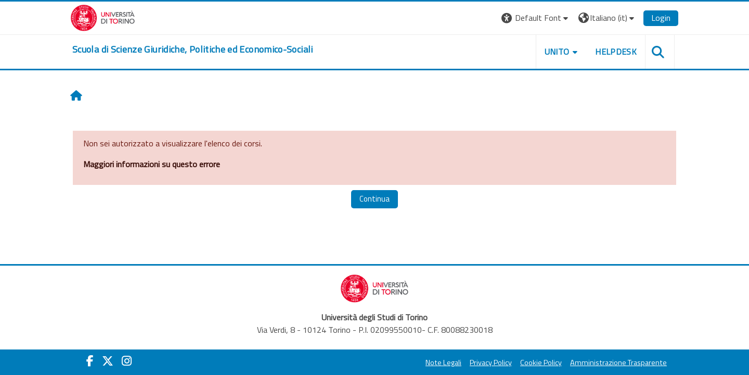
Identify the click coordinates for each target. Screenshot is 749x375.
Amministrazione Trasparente (618, 362)
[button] (536, 18)
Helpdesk (616, 51)
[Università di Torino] (102, 16)
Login (660, 17)
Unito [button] (557, 51)
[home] (192, 49)
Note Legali (443, 362)
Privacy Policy (491, 362)
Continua (374, 199)
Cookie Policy (541, 362)
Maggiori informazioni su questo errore (151, 164)
